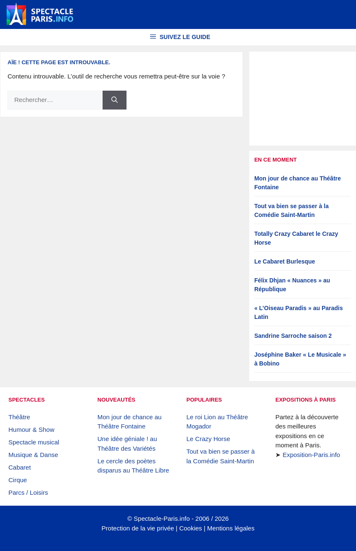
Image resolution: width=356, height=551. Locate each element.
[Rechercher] (115, 100)
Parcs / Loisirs (28, 492)
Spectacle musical (33, 442)
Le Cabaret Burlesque (284, 261)
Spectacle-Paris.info (162, 518)
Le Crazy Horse (208, 438)
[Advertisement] (302, 99)
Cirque (17, 479)
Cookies (190, 528)
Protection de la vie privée (138, 528)
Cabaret (19, 467)
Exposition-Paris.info (311, 454)
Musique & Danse (33, 454)
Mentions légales (231, 528)
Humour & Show (31, 429)
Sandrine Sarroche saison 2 (293, 335)
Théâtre (19, 416)
